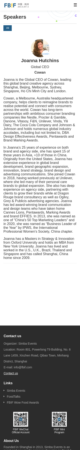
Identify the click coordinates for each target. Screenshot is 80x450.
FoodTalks (13, 396)
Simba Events (16, 390)
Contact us (11, 373)
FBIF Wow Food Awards (23, 402)
